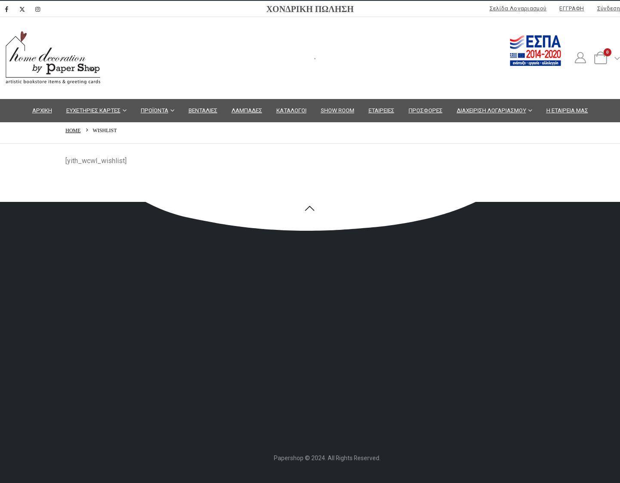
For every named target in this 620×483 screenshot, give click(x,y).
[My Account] (580, 58)
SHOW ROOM (337, 110)
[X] (22, 9)
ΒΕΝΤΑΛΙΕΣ (203, 110)
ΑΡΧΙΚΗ (42, 110)
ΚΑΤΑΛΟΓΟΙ (291, 110)
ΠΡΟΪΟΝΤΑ (154, 110)
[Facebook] (6, 9)
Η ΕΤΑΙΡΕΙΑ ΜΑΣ (567, 110)
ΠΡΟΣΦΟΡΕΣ (426, 110)
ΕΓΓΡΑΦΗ (571, 8)
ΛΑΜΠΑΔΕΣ (247, 110)
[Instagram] (37, 9)
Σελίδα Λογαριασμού (518, 8)
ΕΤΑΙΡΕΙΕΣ (381, 110)
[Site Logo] (51, 58)
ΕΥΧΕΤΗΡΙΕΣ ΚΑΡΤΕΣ (93, 110)
